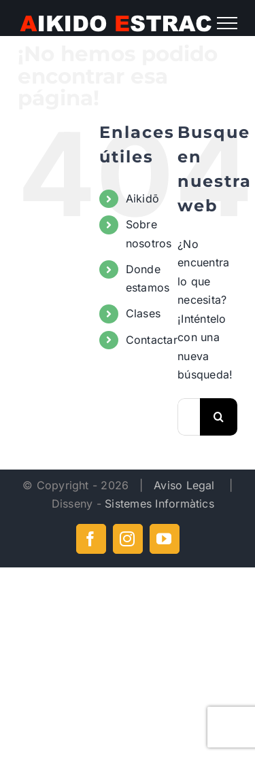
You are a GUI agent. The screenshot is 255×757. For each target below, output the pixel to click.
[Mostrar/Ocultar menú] (226, 23)
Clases (143, 313)
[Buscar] (218, 417)
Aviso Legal (186, 485)
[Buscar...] (188, 417)
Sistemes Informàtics (159, 503)
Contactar (151, 340)
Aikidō (142, 198)
